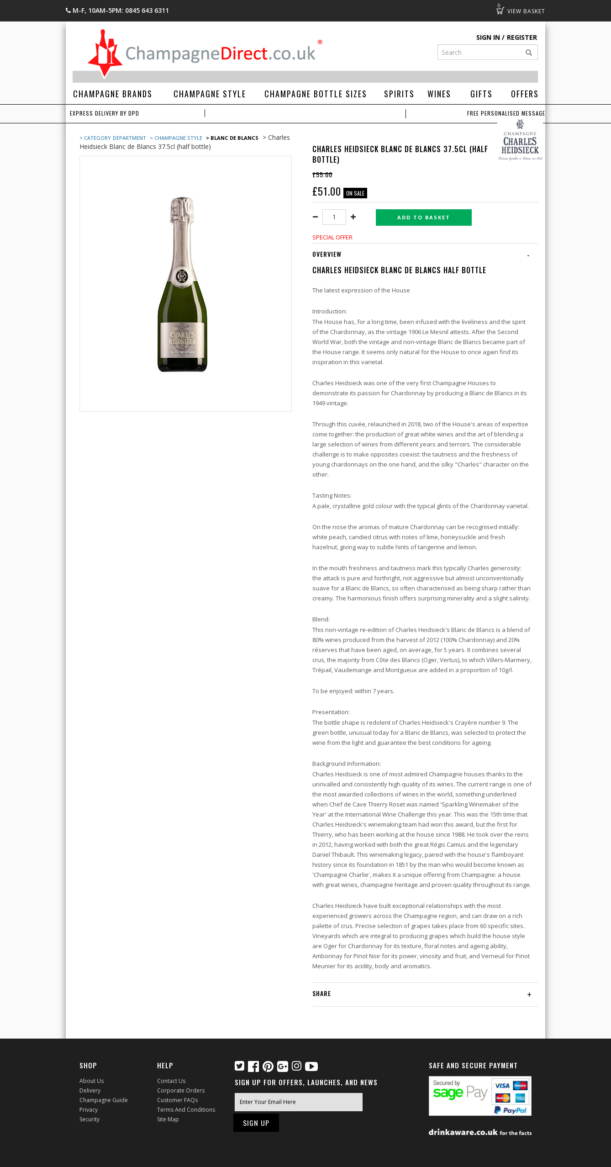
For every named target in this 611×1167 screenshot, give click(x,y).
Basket (500, 10)
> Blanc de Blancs (232, 137)
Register (522, 37)
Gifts (481, 94)
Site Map (168, 1119)
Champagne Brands (113, 94)
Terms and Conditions (186, 1110)
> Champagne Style (176, 137)
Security (89, 1119)
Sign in (488, 37)
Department (130, 137)
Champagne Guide (103, 1100)
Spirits (399, 94)
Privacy (88, 1110)
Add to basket (423, 217)
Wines (439, 94)
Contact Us (171, 1081)
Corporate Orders (181, 1090)
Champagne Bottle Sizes (315, 94)
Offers (525, 94)
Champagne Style (210, 94)
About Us (91, 1081)
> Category (95, 137)
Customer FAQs (177, 1100)
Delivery (89, 1090)
